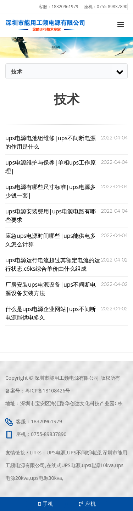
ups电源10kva (98, 465)
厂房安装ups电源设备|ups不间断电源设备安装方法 (50, 289)
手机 (45, 503)
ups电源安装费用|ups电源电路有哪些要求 (50, 215)
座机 (87, 503)
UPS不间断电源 (84, 452)
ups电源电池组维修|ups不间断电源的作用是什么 (50, 142)
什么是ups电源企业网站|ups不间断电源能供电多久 (50, 313)
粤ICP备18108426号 (47, 390)
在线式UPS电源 (63, 465)
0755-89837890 (112, 7)
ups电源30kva (46, 478)
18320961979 (64, 7)
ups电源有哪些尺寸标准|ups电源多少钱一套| (50, 191)
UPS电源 (56, 452)
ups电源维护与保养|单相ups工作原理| (50, 167)
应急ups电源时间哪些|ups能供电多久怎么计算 (50, 240)
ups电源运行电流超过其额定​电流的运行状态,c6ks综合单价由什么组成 (52, 264)
